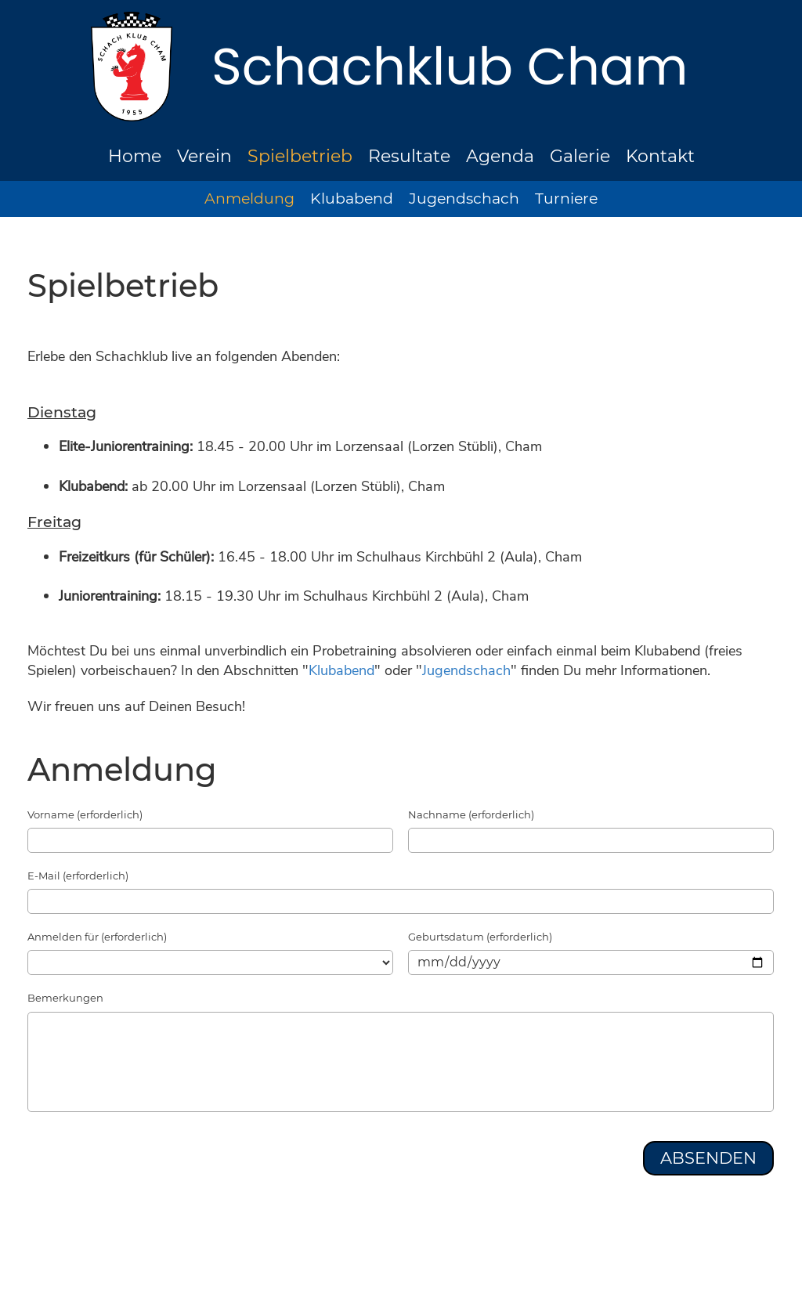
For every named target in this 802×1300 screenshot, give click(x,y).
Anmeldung (249, 199)
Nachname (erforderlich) (471, 814)
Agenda (500, 156)
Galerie (580, 156)
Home (134, 156)
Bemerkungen (65, 997)
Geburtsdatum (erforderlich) (480, 936)
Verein (204, 156)
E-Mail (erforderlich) (77, 875)
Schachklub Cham (449, 67)
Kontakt (660, 156)
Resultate (409, 156)
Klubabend (351, 199)
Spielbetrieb (299, 156)
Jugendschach (464, 199)
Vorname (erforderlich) (85, 814)
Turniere (566, 199)
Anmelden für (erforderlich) (97, 936)
